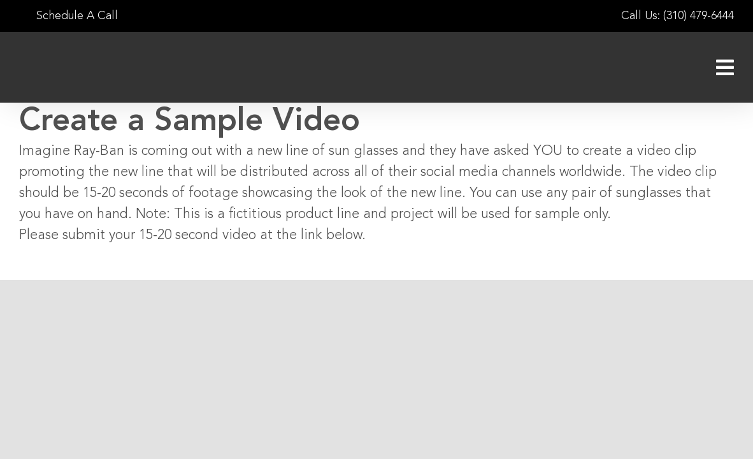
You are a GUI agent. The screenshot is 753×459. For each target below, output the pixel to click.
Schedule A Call (68, 16)
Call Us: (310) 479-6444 (677, 16)
